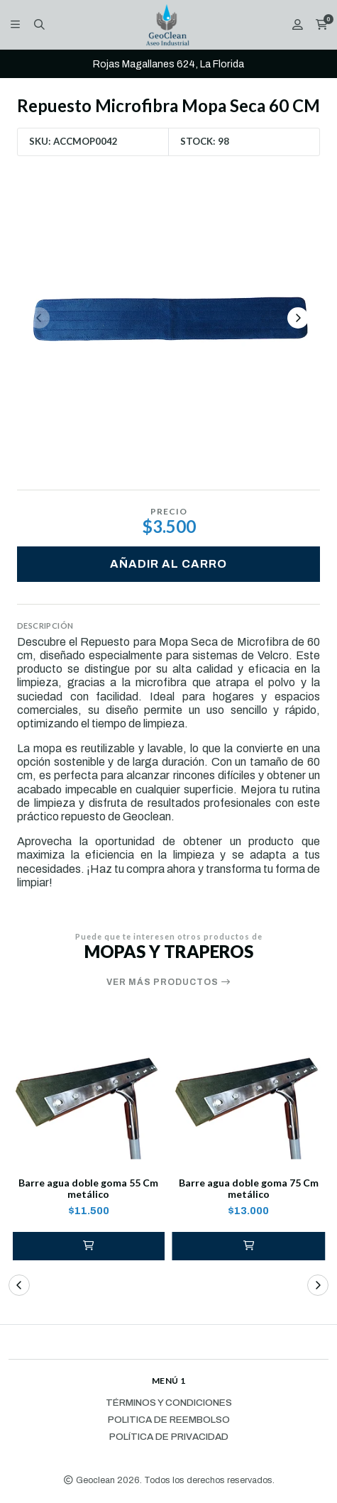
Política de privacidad (168, 1437)
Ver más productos (168, 982)
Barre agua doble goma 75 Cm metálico (249, 1189)
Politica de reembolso (169, 1420)
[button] (88, 1246)
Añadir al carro (168, 564)
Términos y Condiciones (169, 1403)
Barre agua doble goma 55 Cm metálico (88, 1189)
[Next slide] (298, 318)
